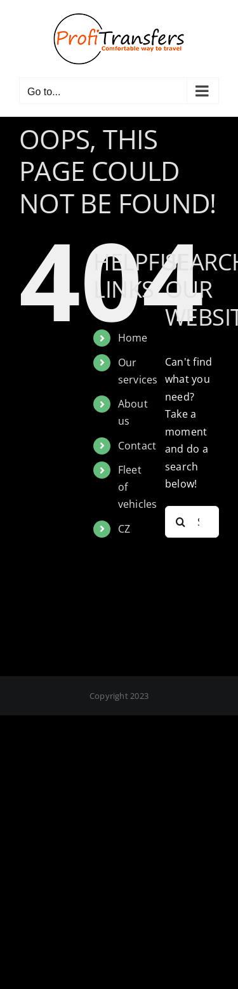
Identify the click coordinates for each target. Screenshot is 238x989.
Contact (137, 446)
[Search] (181, 522)
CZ (124, 529)
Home (133, 338)
